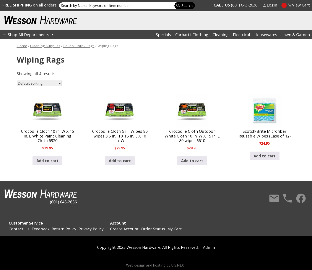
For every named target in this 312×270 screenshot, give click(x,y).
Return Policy (64, 228)
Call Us (287, 198)
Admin (209, 247)
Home (22, 45)
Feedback (40, 228)
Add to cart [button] (47, 160)
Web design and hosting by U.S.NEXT (156, 265)
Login (272, 5)
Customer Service (26, 223)
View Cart (301, 5)
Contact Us (274, 198)
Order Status (153, 228)
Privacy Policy (91, 228)
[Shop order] (39, 83)
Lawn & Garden (295, 34)
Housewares (265, 34)
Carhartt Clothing (191, 34)
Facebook (301, 198)
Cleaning (221, 34)
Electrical (241, 34)
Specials (163, 34)
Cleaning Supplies (45, 45)
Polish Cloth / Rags (78, 45)
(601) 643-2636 (235, 5)
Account (118, 223)
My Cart (174, 228)
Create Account (124, 228)
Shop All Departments (31, 34)
